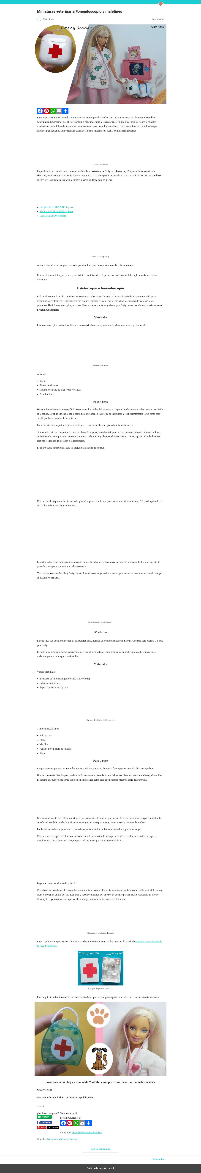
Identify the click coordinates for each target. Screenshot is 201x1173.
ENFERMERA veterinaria (53, 215)
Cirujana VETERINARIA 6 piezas (57, 207)
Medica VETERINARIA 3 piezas (56, 211)
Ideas (74, 1132)
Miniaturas (52, 1139)
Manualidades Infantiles (90, 1132)
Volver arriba (158, 1159)
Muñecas (63, 1139)
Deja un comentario (100, 1149)
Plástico (72, 1139)
